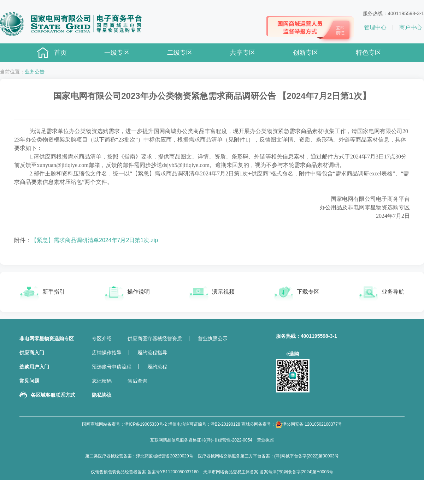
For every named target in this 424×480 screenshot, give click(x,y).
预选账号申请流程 (111, 366)
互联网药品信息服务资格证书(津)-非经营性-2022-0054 (201, 440)
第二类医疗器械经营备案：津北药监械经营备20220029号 (139, 456)
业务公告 (35, 71)
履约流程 (157, 366)
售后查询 (137, 380)
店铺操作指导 (107, 352)
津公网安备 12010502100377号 (308, 424)
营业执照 (265, 440)
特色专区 (368, 52)
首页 (60, 52)
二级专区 (180, 52)
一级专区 (117, 52)
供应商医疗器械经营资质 (155, 338)
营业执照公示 (213, 338)
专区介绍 (102, 338)
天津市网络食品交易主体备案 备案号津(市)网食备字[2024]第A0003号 (268, 471)
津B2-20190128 (225, 424)
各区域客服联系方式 (53, 395)
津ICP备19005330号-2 (145, 424)
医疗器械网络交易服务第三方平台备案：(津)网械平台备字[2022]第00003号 (268, 456)
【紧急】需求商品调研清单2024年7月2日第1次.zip (94, 240)
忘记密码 (102, 380)
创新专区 (305, 52)
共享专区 (242, 52)
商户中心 (410, 27)
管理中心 (375, 27)
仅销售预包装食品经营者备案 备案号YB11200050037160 (145, 471)
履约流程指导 (152, 352)
